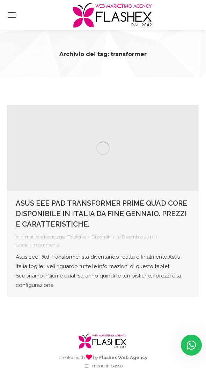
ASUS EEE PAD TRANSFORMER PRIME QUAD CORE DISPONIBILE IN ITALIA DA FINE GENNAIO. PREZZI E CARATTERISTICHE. (101, 213)
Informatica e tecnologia (41, 236)
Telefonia (77, 236)
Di (101, 236)
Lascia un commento (37, 245)
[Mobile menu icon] (12, 15)
